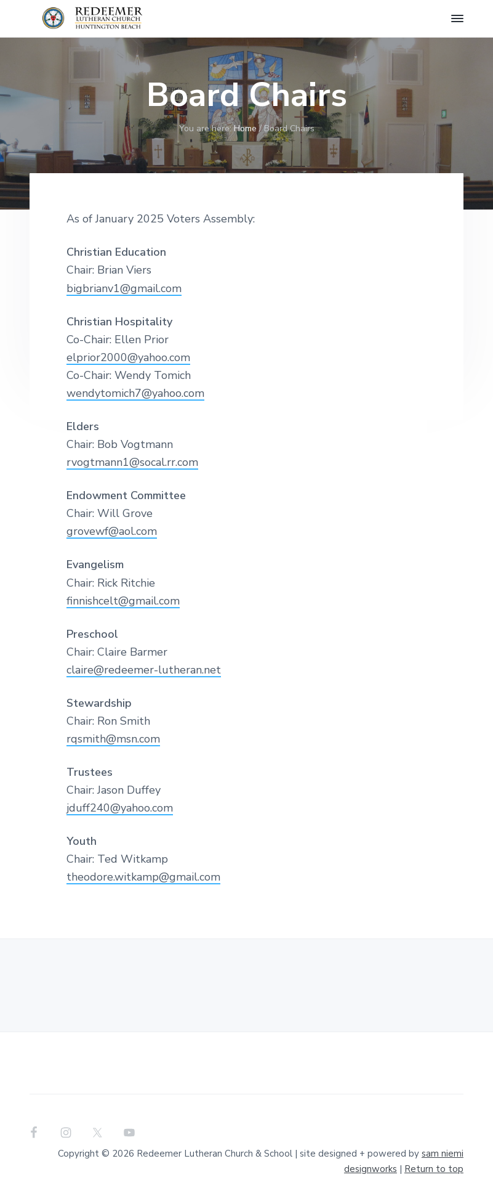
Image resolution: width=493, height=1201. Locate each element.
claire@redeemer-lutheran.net (143, 669)
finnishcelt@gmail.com (123, 600)
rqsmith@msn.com (113, 738)
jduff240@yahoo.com (119, 807)
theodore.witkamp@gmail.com (143, 876)
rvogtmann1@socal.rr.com (132, 462)
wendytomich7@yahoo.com (135, 393)
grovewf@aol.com (111, 531)
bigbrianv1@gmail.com (124, 288)
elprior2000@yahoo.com (128, 357)
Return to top (433, 1169)
